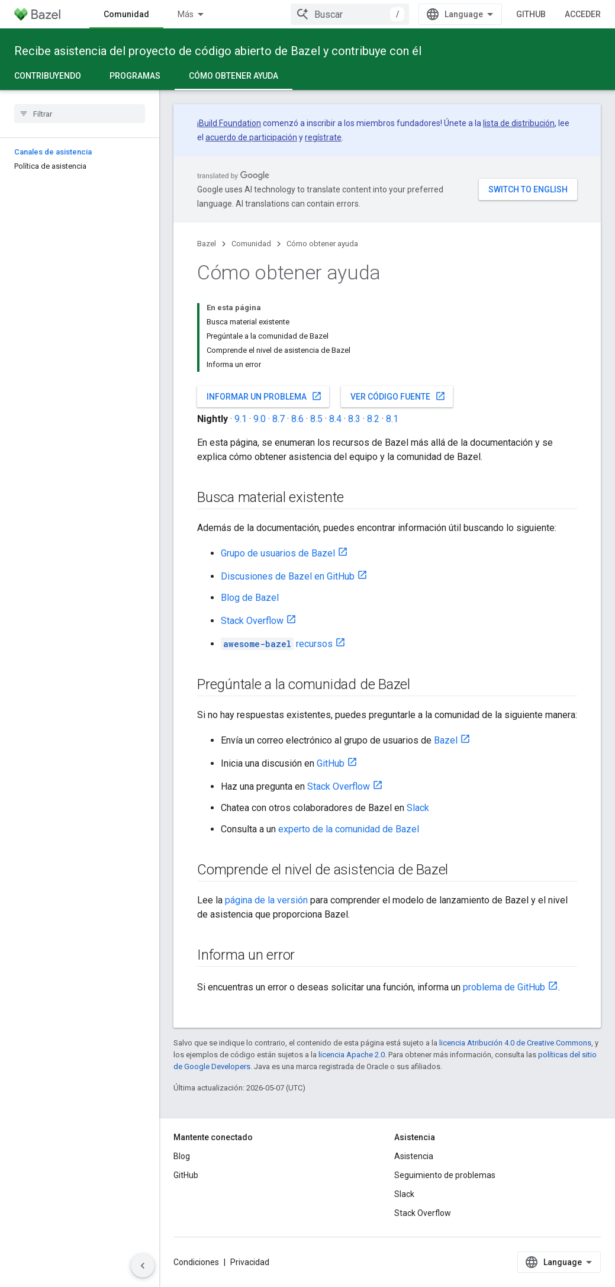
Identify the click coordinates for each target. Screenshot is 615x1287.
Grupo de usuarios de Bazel (278, 553)
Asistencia (413, 1156)
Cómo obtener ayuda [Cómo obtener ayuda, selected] (233, 76)
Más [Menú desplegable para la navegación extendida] (186, 14)
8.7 (278, 418)
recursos (277, 643)
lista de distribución (519, 123)
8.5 (316, 418)
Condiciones (196, 1262)
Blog (181, 1156)
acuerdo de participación (251, 137)
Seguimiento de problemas (444, 1175)
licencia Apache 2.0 (351, 1054)
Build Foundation (230, 123)
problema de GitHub (504, 987)
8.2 (373, 418)
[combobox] (350, 14)
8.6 (297, 418)
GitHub (531, 14)
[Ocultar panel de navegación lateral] (142, 1266)
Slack (418, 807)
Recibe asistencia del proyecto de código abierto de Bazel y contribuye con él (217, 51)
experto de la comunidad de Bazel (348, 829)
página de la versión (266, 900)
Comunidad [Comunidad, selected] (126, 14)
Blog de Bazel (250, 597)
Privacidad (249, 1262)
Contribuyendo (47, 76)
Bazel (206, 243)
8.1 (392, 418)
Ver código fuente (398, 396)
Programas (135, 76)
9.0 (259, 418)
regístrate (323, 137)
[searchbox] (79, 113)
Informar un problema (264, 396)
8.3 (354, 418)
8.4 (335, 418)
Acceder (583, 14)
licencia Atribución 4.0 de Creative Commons (515, 1042)
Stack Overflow (252, 620)
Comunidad (251, 243)
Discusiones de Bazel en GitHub (288, 576)
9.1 (240, 418)
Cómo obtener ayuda (322, 243)
